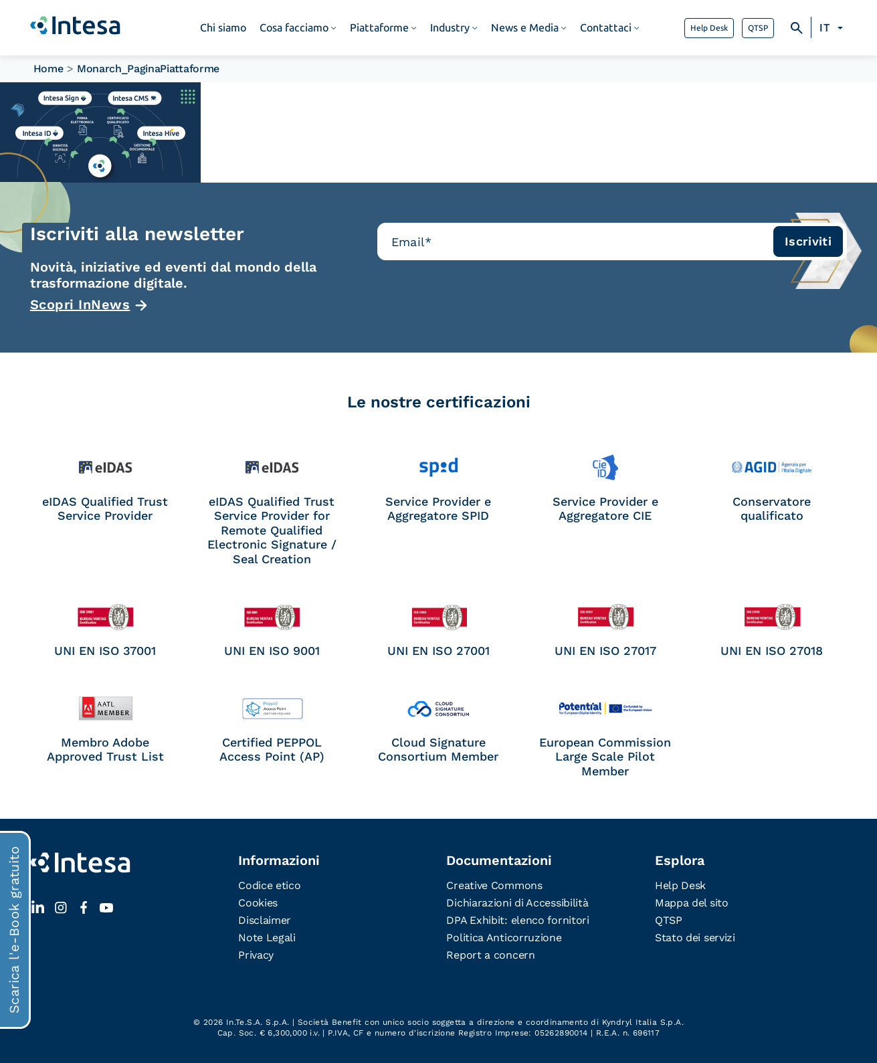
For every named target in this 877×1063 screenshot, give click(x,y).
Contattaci (605, 27)
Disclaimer (264, 920)
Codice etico (269, 885)
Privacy (256, 955)
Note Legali (267, 937)
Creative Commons (494, 885)
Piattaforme (379, 27)
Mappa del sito (691, 902)
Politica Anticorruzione (503, 937)
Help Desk (709, 28)
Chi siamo (223, 27)
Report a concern (490, 955)
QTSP (758, 28)
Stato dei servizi (695, 937)
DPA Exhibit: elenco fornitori (517, 920)
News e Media (525, 27)
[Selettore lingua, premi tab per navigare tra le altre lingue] (833, 28)
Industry (450, 27)
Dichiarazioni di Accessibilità (517, 902)
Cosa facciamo (294, 27)
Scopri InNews (80, 304)
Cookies (258, 902)
